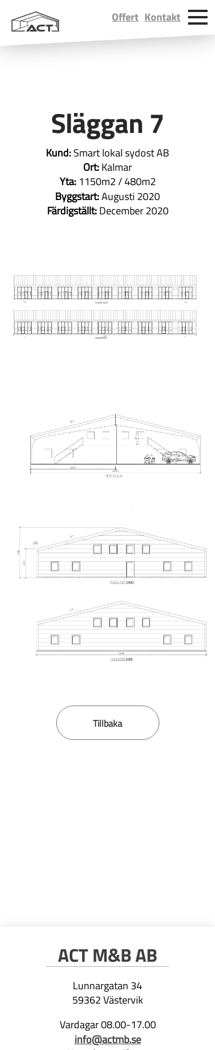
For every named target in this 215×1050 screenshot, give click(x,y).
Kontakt (162, 17)
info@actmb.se (108, 1039)
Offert (125, 17)
